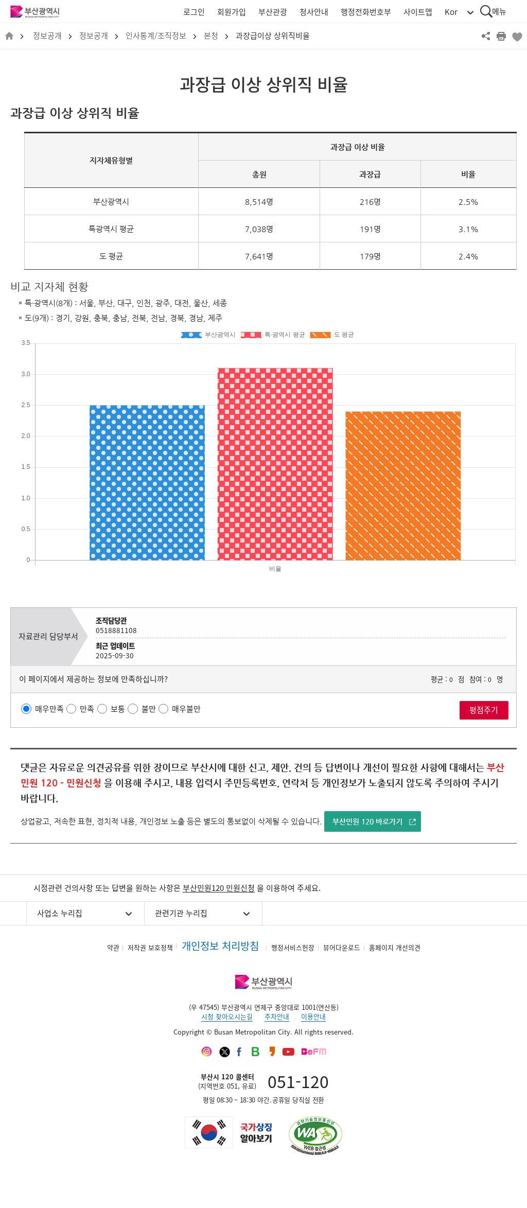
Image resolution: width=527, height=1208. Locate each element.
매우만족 (49, 708)
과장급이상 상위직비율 (273, 36)
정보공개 (47, 36)
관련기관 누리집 (181, 913)
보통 (118, 708)
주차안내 (277, 1016)
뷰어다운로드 (341, 947)
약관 (113, 947)
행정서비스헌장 (292, 947)
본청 (211, 36)
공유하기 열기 (486, 36)
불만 (149, 708)
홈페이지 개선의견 (394, 947)
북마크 (516, 36)
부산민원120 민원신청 (219, 888)
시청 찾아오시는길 (227, 1016)
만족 (87, 708)
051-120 (298, 1081)
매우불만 (186, 708)
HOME (9, 36)
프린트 (501, 36)
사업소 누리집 (59, 913)
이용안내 (313, 1016)
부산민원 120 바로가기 (367, 821)
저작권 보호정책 (150, 947)
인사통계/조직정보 (156, 36)
